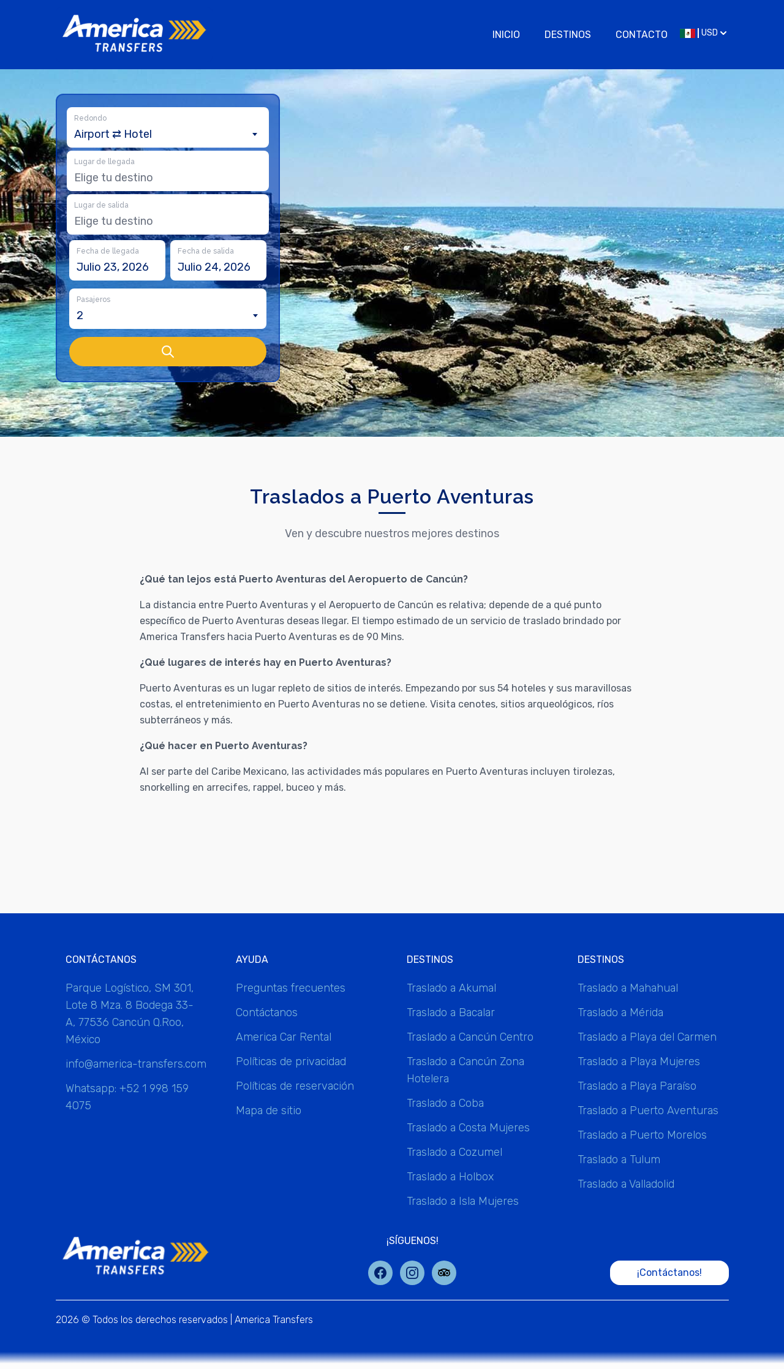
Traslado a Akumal (451, 988)
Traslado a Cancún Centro (470, 1037)
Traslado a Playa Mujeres (639, 1061)
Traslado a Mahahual (628, 988)
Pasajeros (93, 299)
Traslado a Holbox (450, 1176)
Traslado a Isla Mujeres (463, 1201)
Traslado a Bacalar (451, 1012)
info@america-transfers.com (136, 1064)
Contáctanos (267, 1012)
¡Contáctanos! (669, 1272)
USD (703, 33)
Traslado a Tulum (619, 1159)
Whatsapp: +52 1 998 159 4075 (127, 1097)
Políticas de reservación (295, 1086)
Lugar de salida (101, 205)
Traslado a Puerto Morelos (642, 1135)
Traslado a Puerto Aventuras (648, 1110)
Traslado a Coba (445, 1103)
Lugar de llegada (104, 161)
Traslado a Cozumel (454, 1152)
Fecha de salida (206, 251)
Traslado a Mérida (620, 1012)
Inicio (506, 34)
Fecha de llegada (108, 251)
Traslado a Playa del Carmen (647, 1037)
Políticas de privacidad (291, 1061)
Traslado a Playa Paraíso (637, 1086)
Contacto (642, 34)
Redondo (90, 118)
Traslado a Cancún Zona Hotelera (465, 1070)
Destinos (568, 34)
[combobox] (168, 134)
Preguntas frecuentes (290, 988)
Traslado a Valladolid (626, 1184)
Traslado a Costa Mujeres (468, 1127)
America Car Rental (283, 1037)
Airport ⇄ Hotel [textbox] (113, 134)
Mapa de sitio (268, 1110)
